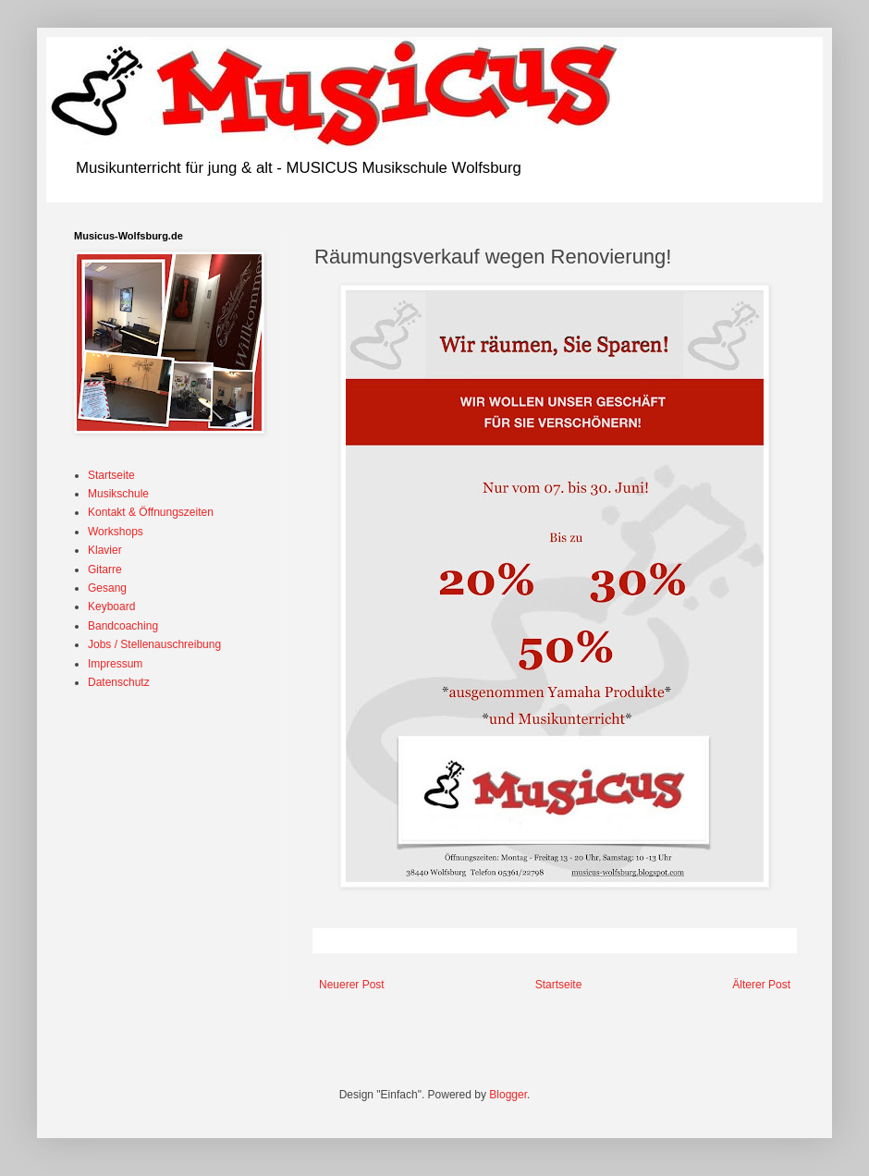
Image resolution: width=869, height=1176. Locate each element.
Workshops (115, 531)
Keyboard (111, 606)
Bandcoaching (123, 625)
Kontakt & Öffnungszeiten (151, 512)
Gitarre (105, 569)
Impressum (115, 663)
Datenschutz (119, 682)
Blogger (508, 1094)
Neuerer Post (352, 984)
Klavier (105, 550)
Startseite (558, 984)
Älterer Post (761, 984)
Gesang (107, 588)
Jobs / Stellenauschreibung (154, 644)
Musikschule (118, 493)
